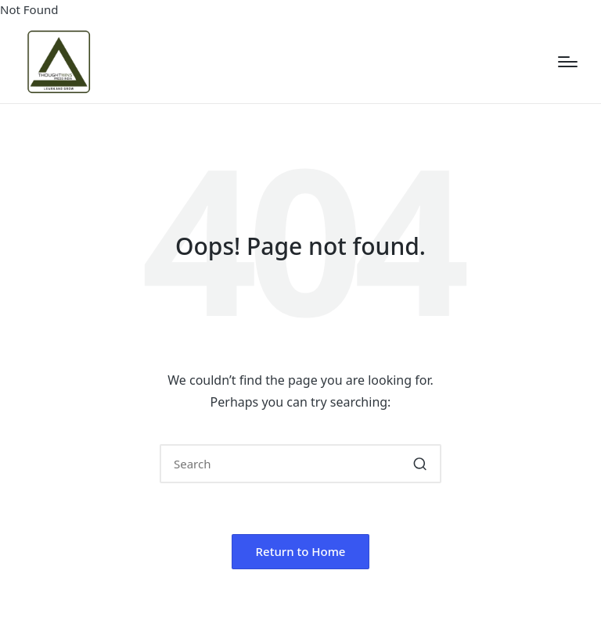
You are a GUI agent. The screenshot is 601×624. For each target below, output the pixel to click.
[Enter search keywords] (300, 463)
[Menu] (568, 61)
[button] (420, 463)
